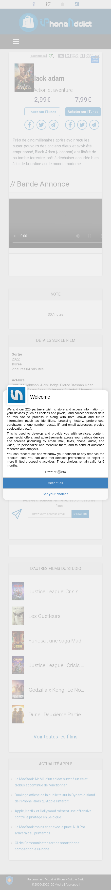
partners (38, 409)
